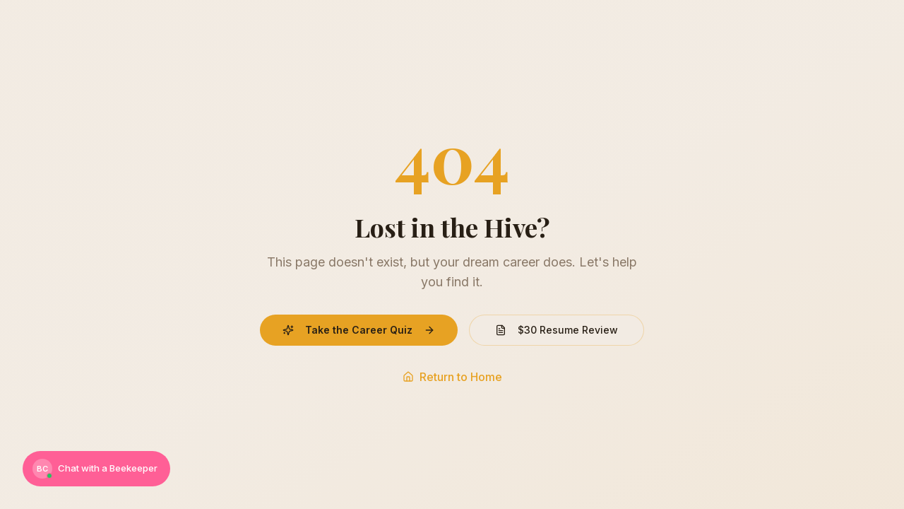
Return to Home (452, 377)
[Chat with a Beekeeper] (96, 468)
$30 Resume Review (556, 330)
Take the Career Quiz (358, 330)
